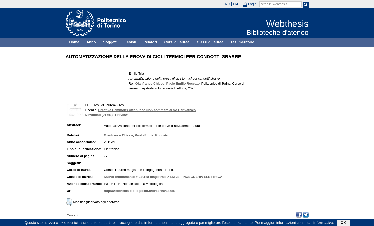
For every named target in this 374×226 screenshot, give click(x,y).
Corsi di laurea (176, 42)
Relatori (150, 42)
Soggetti (110, 42)
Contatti (72, 215)
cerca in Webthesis (274, 4)
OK (343, 223)
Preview (121, 115)
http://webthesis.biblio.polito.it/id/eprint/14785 (139, 191)
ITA (236, 4)
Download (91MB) (99, 115)
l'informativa (322, 223)
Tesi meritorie (242, 42)
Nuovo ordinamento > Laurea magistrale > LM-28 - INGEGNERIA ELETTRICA (163, 177)
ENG (226, 4)
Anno (91, 42)
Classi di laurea (210, 42)
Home (74, 42)
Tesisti (130, 42)
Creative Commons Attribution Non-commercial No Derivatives (147, 110)
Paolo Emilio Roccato (183, 83)
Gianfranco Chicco (149, 83)
